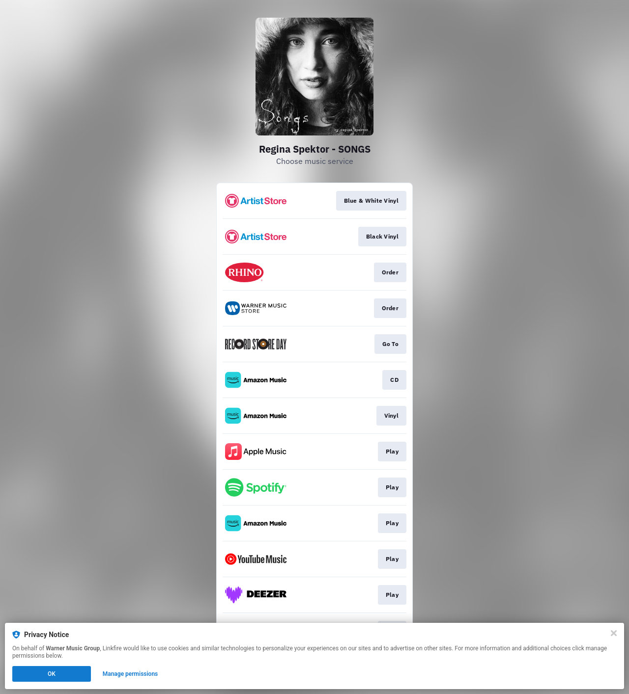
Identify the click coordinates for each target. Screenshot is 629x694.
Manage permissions (130, 673)
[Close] (614, 633)
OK (52, 673)
